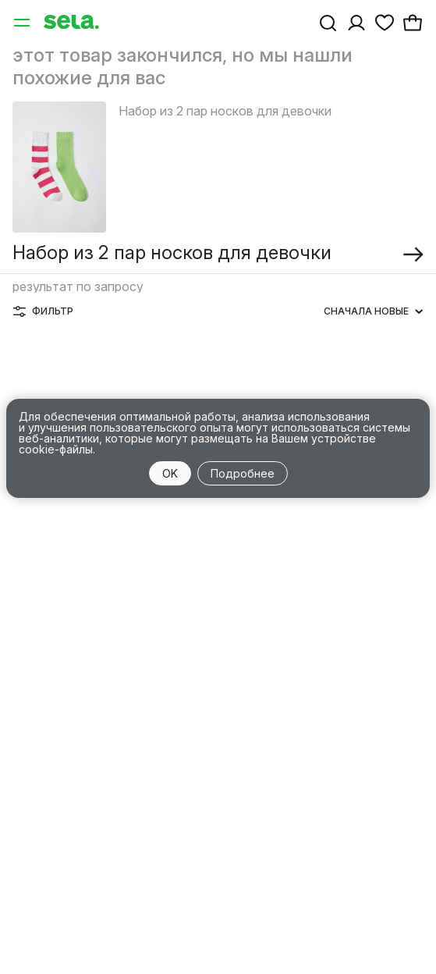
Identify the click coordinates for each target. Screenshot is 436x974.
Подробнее (243, 473)
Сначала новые (373, 311)
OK (170, 473)
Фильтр (43, 311)
